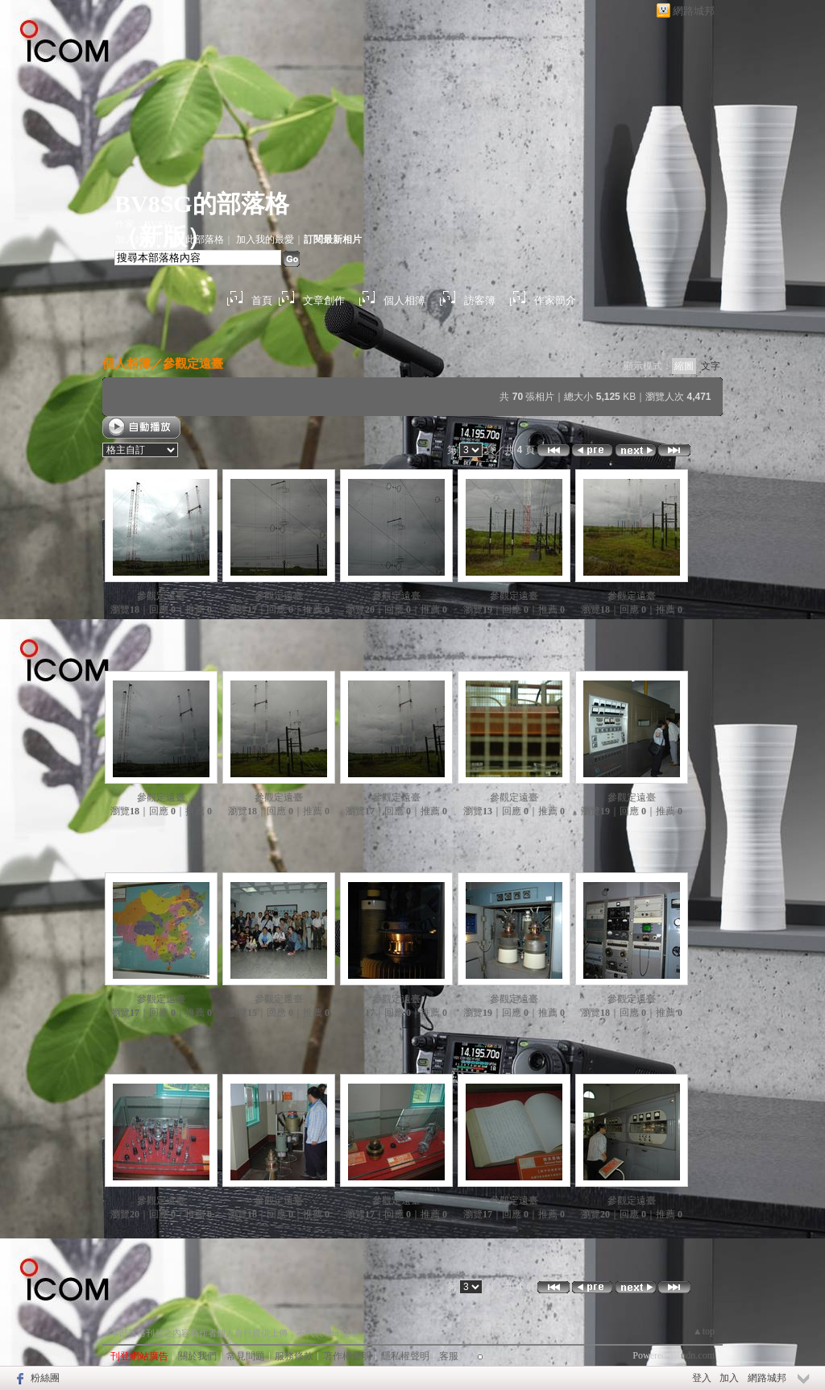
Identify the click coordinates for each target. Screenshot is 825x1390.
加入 (729, 1378)
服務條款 (294, 1356)
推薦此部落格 (195, 239)
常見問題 (245, 1356)
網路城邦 (694, 11)
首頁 (261, 300)
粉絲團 (45, 1378)
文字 (710, 366)
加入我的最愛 (265, 239)
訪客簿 (479, 300)
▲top (704, 1331)
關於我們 (197, 1356)
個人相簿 (404, 300)
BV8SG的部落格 (201, 203)
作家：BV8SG (145, 224)
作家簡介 (555, 300)
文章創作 (324, 300)
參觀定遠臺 (193, 363)
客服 (448, 1356)
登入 (701, 1378)
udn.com (698, 1355)
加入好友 (134, 239)
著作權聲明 (347, 1356)
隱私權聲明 (405, 1356)
